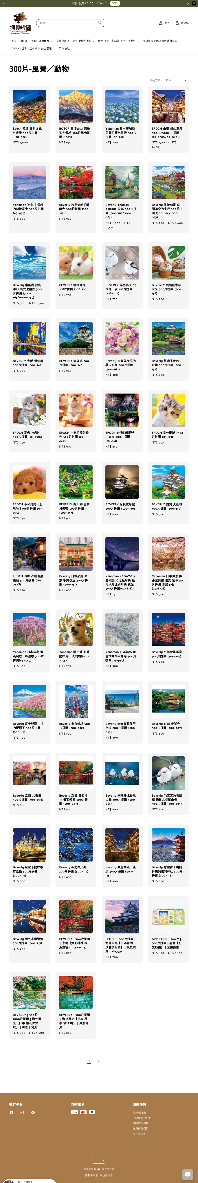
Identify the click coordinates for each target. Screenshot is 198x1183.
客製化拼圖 (139, 1113)
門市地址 (64, 48)
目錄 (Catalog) (40, 41)
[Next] (109, 1061)
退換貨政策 (106, 1175)
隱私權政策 (91, 1175)
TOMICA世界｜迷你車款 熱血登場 (31, 48)
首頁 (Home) (19, 41)
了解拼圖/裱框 (141, 1118)
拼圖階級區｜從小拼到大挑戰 (73, 41)
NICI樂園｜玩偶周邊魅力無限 (160, 41)
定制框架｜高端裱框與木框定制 (116, 41)
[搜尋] (100, 22)
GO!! (115, 3)
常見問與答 (139, 1134)
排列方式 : (156, 80)
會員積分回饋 (141, 1128)
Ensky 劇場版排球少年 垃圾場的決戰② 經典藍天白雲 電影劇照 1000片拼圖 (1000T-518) (34, 1173)
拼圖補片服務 (141, 1123)
